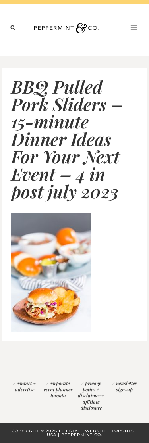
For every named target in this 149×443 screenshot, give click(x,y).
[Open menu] (133, 27)
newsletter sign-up (126, 386)
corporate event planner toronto (58, 389)
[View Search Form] (12, 28)
